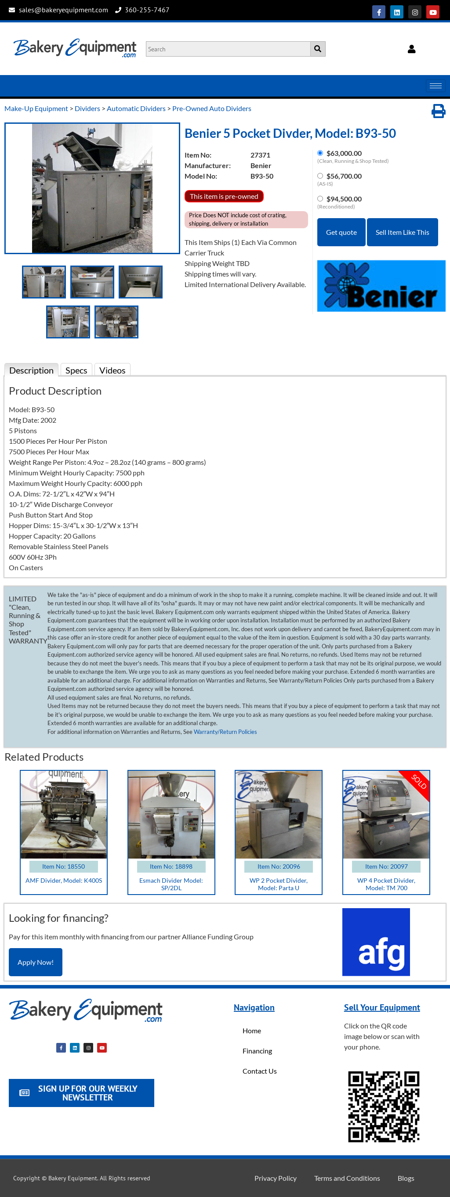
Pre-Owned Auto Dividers (211, 108)
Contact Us (260, 1071)
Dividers (87, 108)
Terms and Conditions (347, 1178)
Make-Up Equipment (36, 108)
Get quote (341, 232)
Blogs (406, 1178)
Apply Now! (36, 962)
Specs (76, 370)
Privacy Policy (275, 1178)
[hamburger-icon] (436, 85)
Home (252, 1030)
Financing (257, 1050)
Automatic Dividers (136, 108)
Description (31, 370)
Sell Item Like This (402, 232)
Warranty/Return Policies (225, 731)
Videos (112, 370)
